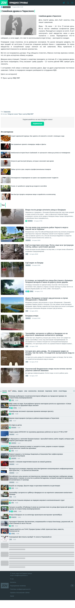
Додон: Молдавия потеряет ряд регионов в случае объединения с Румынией (46, 307)
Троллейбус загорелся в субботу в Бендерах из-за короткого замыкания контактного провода (46, 342)
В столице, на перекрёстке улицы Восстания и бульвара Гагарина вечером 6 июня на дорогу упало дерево (49, 289)
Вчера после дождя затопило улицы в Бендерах (45, 218)
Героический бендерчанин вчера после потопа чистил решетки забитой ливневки (48, 377)
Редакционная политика (18, 593)
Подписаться (37, 131)
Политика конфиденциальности (20, 597)
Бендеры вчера (31, 324)
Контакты (13, 590)
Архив (12, 604)
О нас (12, 587)
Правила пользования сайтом (19, 600)
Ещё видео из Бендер (34, 271)
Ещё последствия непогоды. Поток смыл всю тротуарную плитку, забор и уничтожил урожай (49, 254)
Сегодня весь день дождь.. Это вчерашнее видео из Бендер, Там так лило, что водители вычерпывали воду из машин (49, 361)
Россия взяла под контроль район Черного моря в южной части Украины (46, 236)
